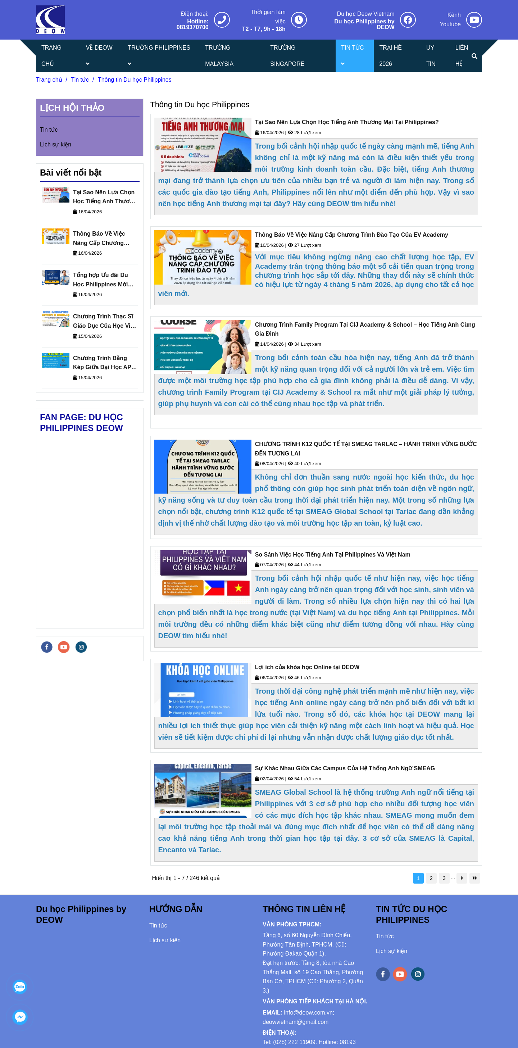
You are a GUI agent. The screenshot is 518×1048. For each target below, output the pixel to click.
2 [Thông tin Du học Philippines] (431, 878)
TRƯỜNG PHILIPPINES (159, 56)
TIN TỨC (352, 56)
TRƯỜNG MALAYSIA (219, 56)
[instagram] (81, 647)
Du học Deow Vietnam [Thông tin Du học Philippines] (366, 14)
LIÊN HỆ (461, 56)
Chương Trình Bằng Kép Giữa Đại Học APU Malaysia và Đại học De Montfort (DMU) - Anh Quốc (104, 363)
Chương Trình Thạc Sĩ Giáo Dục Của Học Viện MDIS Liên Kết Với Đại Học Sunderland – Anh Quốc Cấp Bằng (105, 321)
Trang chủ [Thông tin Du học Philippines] (49, 80)
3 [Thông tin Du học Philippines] (443, 878)
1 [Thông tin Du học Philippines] (418, 878)
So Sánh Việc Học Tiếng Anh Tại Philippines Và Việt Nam (332, 555)
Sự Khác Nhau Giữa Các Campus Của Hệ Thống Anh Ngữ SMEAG (345, 768)
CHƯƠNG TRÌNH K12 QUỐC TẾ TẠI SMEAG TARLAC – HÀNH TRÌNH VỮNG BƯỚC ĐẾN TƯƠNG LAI (366, 449)
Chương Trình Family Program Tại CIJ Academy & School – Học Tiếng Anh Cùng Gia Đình (365, 329)
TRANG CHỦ (51, 56)
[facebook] (47, 647)
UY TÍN (431, 56)
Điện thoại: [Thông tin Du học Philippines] (195, 14)
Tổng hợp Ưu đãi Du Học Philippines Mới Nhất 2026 (100, 280)
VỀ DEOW (99, 56)
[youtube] (64, 647)
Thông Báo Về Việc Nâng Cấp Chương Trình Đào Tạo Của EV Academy (351, 235)
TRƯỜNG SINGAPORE (287, 56)
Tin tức (49, 130)
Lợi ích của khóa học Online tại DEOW (307, 667)
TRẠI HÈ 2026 (390, 56)
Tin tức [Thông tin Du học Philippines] (80, 80)
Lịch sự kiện (55, 144)
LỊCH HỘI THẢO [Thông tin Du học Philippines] (72, 108)
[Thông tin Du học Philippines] (50, 19)
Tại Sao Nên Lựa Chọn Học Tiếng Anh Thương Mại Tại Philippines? (347, 122)
